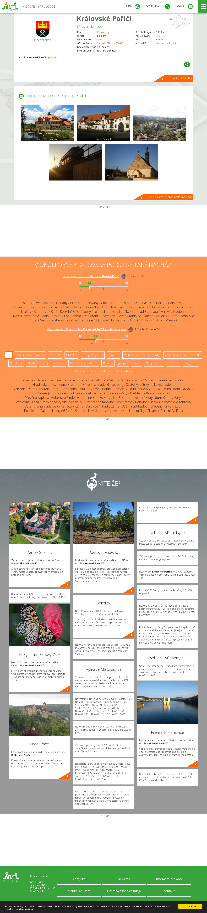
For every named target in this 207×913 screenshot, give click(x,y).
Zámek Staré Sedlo (103, 380)
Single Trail (191, 363)
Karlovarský (103, 32)
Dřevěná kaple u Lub (165, 406)
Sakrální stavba (124, 371)
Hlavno (77, 307)
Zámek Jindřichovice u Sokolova (59, 393)
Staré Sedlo (40, 320)
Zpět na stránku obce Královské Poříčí (170, 197)
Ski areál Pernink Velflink (165, 410)
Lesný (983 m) (62, 410)
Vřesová (171, 320)
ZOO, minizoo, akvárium (30, 355)
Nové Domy (21, 316)
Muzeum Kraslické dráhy (127, 410)
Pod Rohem (72, 316)
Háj (67, 307)
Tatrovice (86, 320)
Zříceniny (59, 363)
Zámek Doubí (101, 389)
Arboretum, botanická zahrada (182, 355)
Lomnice (110, 311)
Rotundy (108, 363)
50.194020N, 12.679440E (110, 43)
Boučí (48, 303)
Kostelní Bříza (70, 311)
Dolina (160, 303)
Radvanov (108, 316)
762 (158, 35)
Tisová (115, 320)
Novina (56, 316)
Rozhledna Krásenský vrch (149, 393)
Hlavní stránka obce (181, 78)
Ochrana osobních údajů (124, 891)
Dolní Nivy (175, 303)
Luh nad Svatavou (145, 311)
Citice (135, 303)
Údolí (134, 320)
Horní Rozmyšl (112, 307)
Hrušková (157, 307)
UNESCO (71, 355)
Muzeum (79, 371)
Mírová (165, 311)
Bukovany (91, 303)
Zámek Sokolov (131, 380)
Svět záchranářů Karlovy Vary (106, 393)
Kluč (54, 311)
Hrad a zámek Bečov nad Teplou (124, 406)
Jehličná (52, 57)
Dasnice (147, 303)
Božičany (61, 303)
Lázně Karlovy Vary (96, 397)
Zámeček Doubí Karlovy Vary (134, 389)
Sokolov (101, 39)
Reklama (124, 879)
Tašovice (71, 320)
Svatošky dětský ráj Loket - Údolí (149, 384)
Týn (124, 320)
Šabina (148, 316)
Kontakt (169, 891)
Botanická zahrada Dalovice (44, 406)
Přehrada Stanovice (100, 402)
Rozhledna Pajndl (36, 410)
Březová (76, 303)
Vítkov (158, 320)
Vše (9, 355)
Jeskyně (123, 363)
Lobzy (86, 311)
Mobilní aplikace (79, 891)
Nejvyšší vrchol (154, 363)
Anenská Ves (32, 303)
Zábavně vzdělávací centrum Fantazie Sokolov (54, 380)
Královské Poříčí (104, 18)
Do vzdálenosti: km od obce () (86, 329)
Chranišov (122, 303)
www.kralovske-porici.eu (168, 43)
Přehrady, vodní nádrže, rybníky (141, 355)
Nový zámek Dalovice (132, 402)
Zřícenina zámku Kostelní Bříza (36, 389)
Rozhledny (16, 363)
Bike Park (173, 363)
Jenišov (186, 307)
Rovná (121, 316)
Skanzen (113, 355)
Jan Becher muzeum (128, 397)
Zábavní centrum (100, 371)
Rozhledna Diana (26, 402)
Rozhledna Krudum (65, 384)
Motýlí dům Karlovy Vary (163, 397)
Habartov (55, 307)
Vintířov (146, 320)
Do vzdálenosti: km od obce (91, 276)
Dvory (41, 307)
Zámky (44, 363)
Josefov (26, 311)
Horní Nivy (92, 307)
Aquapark (54, 355)
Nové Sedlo (41, 316)
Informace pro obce (169, 879)
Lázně (136, 363)
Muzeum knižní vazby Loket (165, 380)
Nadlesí (178, 311)
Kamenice (41, 311)
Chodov (106, 303)
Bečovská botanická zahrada (170, 402)
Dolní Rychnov (24, 307)
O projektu (79, 879)
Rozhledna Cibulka (74, 389)
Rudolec (135, 316)
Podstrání (91, 316)
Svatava (56, 320)
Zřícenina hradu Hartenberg (102, 384)
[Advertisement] (103, 232)
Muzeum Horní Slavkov (174, 389)
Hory (129, 307)
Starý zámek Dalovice (82, 406)
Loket (97, 311)
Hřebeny (141, 307)
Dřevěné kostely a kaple (83, 363)
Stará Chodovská (182, 316)
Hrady (31, 363)
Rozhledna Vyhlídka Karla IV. (62, 402)
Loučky (124, 311)
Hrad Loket (41, 384)
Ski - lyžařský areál (92, 355)
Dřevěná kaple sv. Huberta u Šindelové (53, 397)
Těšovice (102, 320)
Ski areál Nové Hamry (90, 410)
